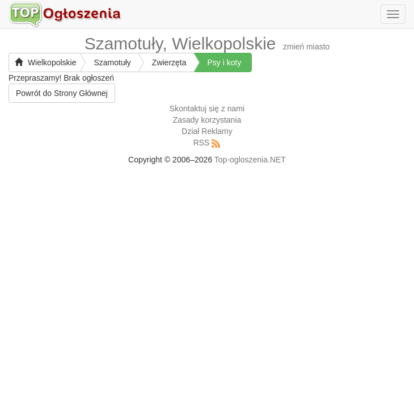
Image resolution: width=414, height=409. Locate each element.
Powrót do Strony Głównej (62, 93)
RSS (201, 142)
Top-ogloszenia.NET (250, 159)
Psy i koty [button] (225, 62)
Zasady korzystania (207, 119)
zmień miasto (306, 46)
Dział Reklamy (206, 131)
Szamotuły (112, 62)
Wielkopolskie (45, 62)
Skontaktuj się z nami (207, 108)
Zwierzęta (169, 62)
